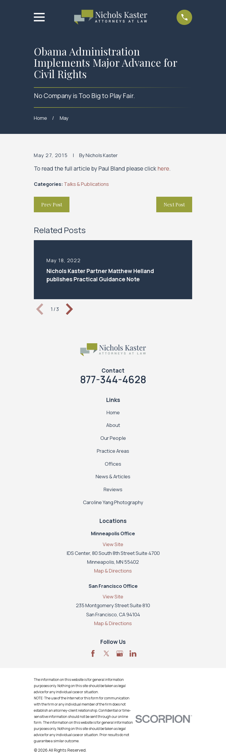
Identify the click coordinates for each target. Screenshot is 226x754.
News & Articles (113, 476)
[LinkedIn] (132, 653)
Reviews (113, 489)
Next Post (174, 204)
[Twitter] (106, 653)
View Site (113, 544)
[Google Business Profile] (119, 653)
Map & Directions (113, 570)
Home (113, 412)
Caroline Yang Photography (113, 502)
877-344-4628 (113, 379)
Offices (113, 463)
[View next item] (69, 309)
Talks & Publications (86, 184)
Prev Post (51, 204)
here (163, 168)
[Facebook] (92, 653)
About (113, 425)
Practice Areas (113, 450)
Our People (113, 438)
